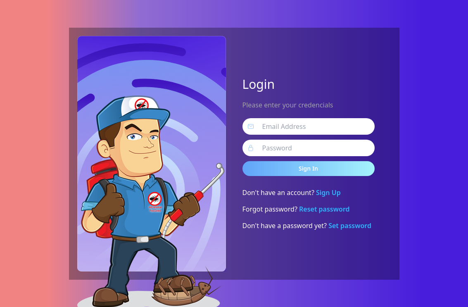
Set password (349, 225)
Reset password (324, 209)
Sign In (308, 168)
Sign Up (328, 192)
